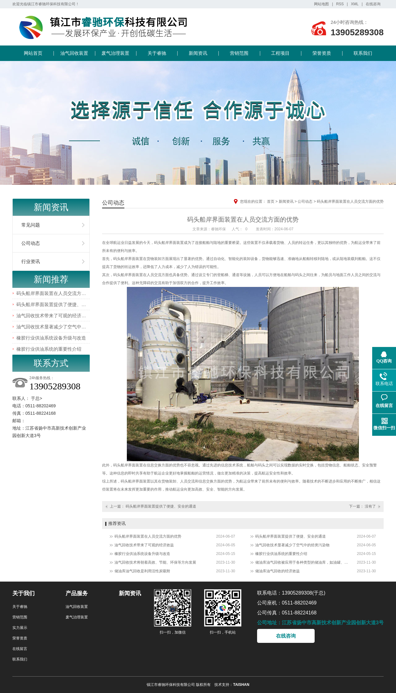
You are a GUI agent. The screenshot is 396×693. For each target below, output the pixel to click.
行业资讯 (30, 261)
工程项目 (280, 53)
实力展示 (19, 628)
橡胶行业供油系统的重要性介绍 (48, 349)
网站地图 (321, 4)
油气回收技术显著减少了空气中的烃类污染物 (62, 326)
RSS (340, 4)
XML (355, 4)
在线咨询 (373, 4)
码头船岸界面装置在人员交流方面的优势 (58, 293)
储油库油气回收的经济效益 (277, 571)
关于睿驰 (157, 53)
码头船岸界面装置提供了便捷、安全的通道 (60, 304)
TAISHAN (241, 684)
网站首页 (33, 53)
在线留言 (19, 649)
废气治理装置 (115, 53)
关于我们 (23, 593)
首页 (270, 201)
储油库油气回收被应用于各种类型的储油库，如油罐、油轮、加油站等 (301, 562)
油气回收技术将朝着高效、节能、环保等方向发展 (155, 562)
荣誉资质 (321, 53)
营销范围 (239, 53)
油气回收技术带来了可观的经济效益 (53, 315)
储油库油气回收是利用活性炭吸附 (142, 571)
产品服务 (77, 593)
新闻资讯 (198, 53)
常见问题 (30, 224)
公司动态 (30, 243)
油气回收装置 (74, 53)
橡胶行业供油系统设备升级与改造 (51, 337)
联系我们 (363, 53)
